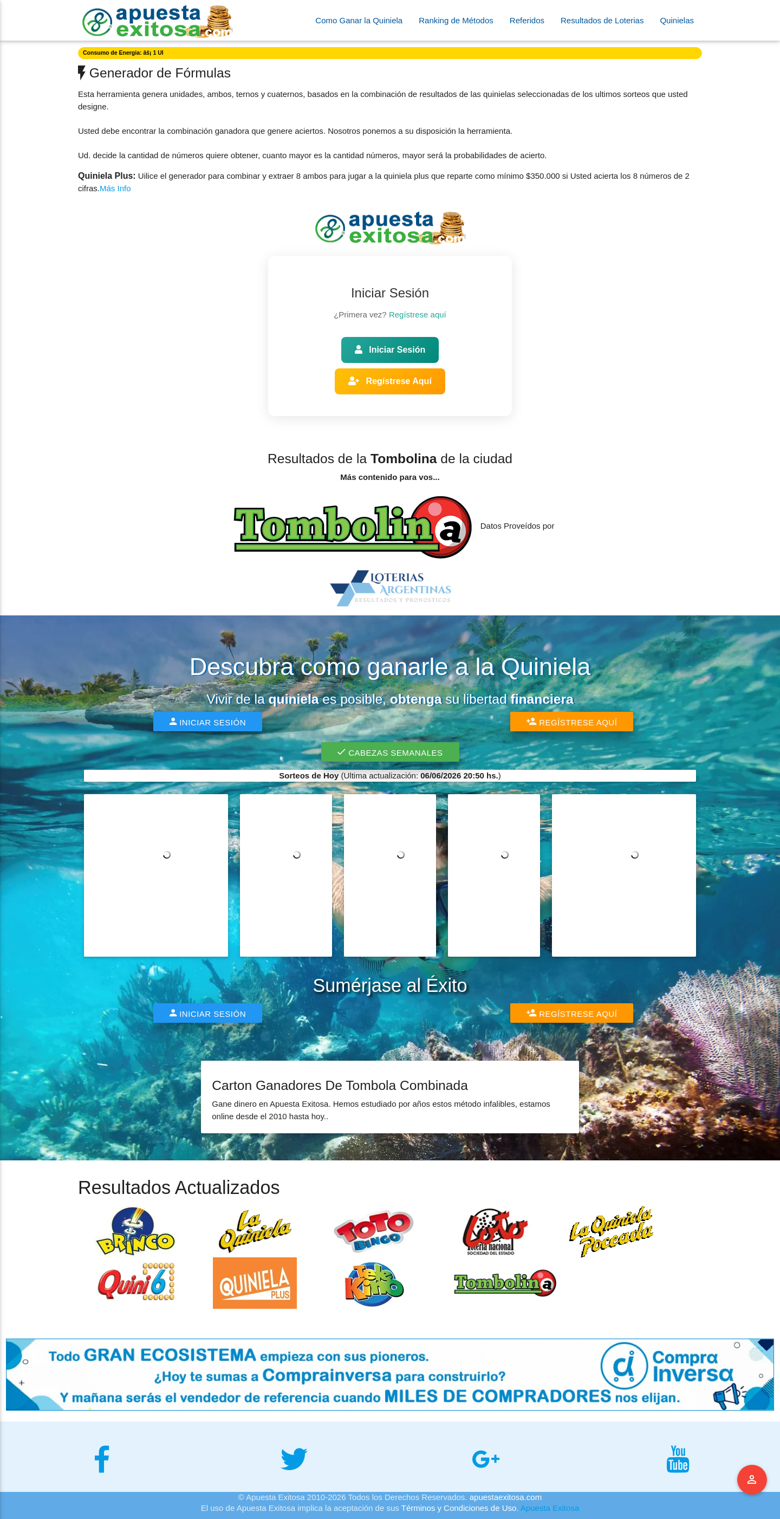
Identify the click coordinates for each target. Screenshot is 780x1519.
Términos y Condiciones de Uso (459, 1507)
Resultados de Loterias (602, 20)
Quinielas (677, 20)
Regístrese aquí (417, 314)
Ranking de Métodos (456, 20)
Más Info (115, 188)
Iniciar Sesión (390, 349)
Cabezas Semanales (390, 752)
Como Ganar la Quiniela (358, 20)
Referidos (527, 20)
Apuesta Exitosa (550, 1507)
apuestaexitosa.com (506, 1497)
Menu (752, 1480)
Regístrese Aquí (390, 381)
